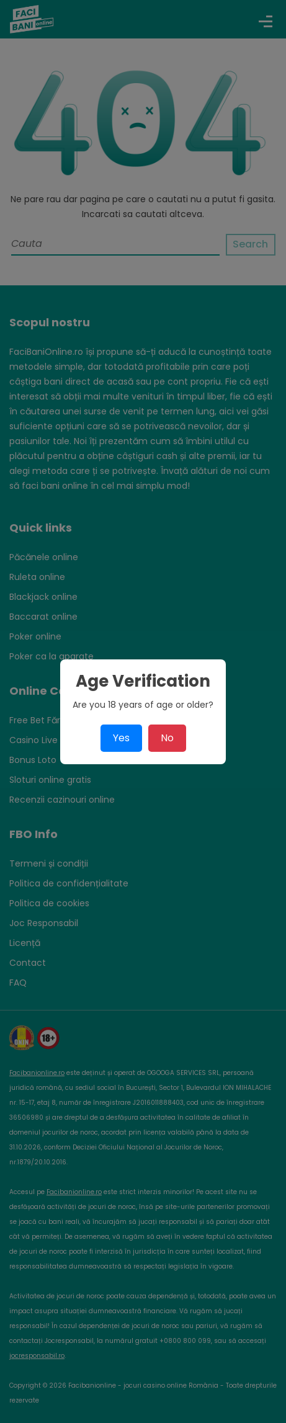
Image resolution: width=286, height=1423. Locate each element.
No (167, 738)
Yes (121, 738)
